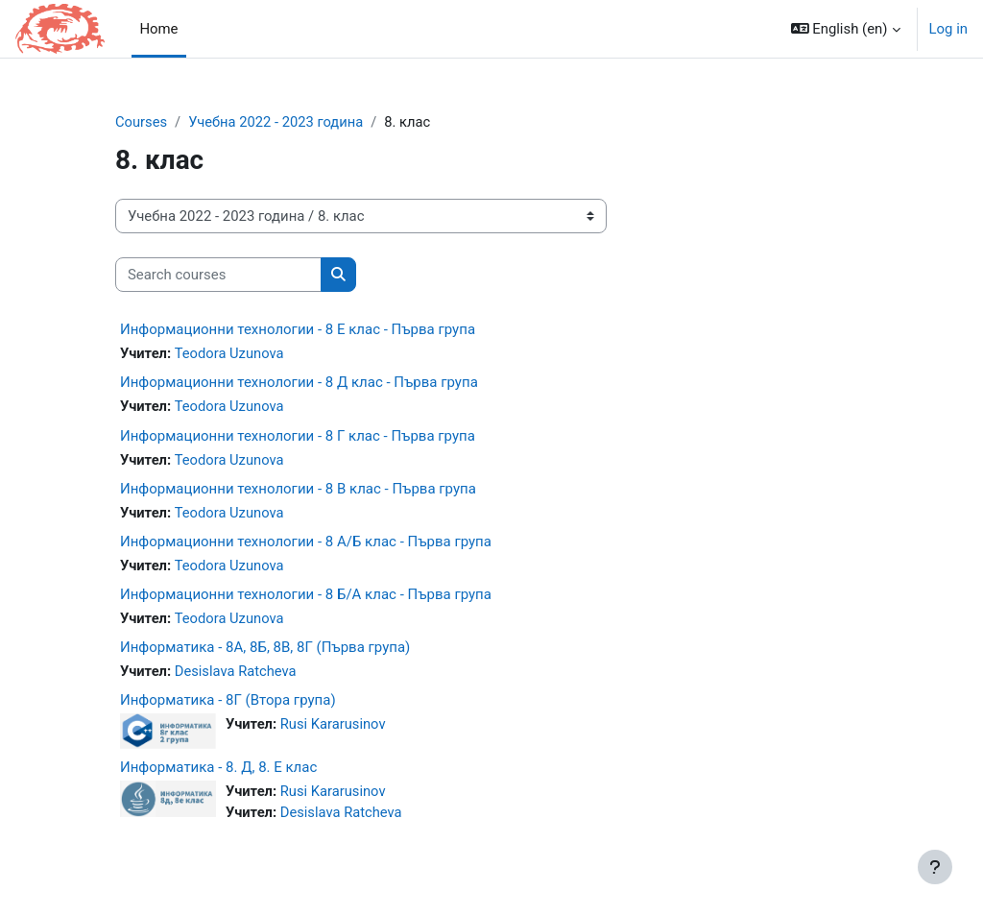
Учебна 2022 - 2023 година (277, 122)
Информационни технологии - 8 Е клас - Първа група (297, 330)
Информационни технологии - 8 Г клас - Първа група (297, 436)
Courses (141, 122)
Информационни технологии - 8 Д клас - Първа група (299, 383)
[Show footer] (935, 867)
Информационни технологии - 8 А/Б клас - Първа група (306, 542)
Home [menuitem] (158, 28)
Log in (948, 28)
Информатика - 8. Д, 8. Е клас (218, 770)
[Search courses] (218, 274)
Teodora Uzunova (230, 354)
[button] (846, 29)
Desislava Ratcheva (236, 673)
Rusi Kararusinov (333, 725)
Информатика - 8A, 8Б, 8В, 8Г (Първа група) (265, 649)
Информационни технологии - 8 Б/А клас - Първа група (306, 596)
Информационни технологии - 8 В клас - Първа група (298, 489)
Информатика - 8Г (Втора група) (228, 701)
